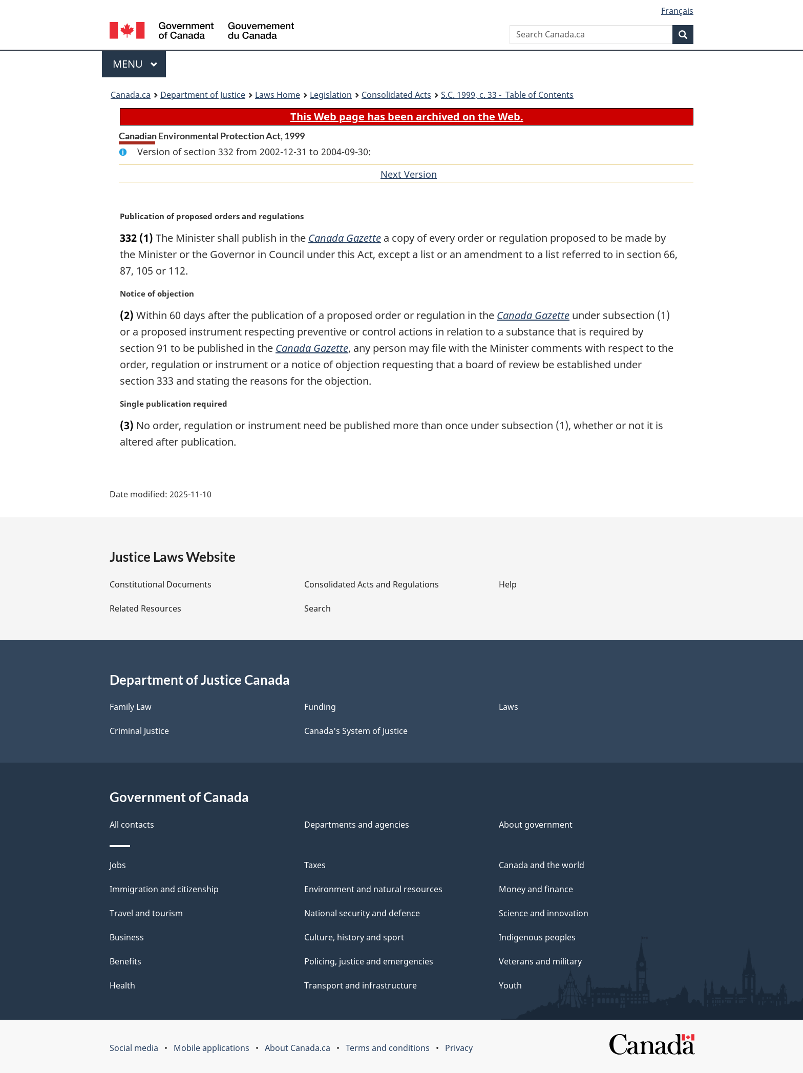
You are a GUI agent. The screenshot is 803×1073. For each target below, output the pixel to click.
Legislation (331, 94)
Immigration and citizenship (164, 889)
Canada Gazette (344, 238)
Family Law (131, 706)
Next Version (409, 174)
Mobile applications (211, 1048)
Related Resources (145, 608)
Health (122, 985)
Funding (320, 706)
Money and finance (536, 889)
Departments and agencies (356, 824)
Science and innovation (543, 913)
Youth (510, 985)
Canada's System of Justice (356, 731)
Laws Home (277, 94)
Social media (134, 1048)
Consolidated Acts (396, 94)
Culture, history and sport (354, 937)
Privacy (459, 1048)
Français (677, 10)
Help (508, 584)
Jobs (118, 865)
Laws (508, 706)
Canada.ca (131, 94)
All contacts (132, 824)
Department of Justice (202, 94)
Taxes (315, 865)
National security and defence (362, 913)
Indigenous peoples (537, 937)
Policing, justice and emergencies (368, 961)
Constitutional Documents (161, 584)
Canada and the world (541, 865)
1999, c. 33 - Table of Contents (507, 94)
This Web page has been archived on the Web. (406, 116)
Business (127, 937)
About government (536, 824)
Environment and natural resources (373, 889)
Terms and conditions (388, 1048)
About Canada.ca (297, 1048)
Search (317, 608)
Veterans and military (540, 961)
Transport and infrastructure (360, 985)
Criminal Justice (139, 731)
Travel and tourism (146, 913)
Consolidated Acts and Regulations (371, 584)
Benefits (125, 961)
